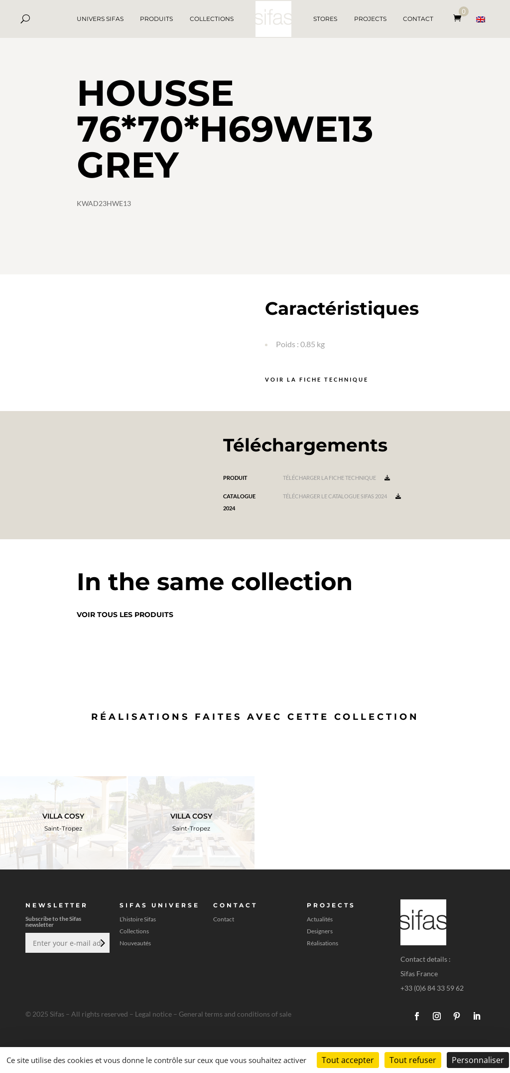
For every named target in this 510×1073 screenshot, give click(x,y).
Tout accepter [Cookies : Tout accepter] (348, 1060)
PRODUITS (156, 18)
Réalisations (322, 943)
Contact (223, 919)
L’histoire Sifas (138, 919)
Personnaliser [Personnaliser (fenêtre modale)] (478, 1060)
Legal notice (153, 1014)
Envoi (102, 943)
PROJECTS (370, 18)
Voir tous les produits (125, 614)
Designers (320, 931)
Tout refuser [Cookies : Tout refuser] (412, 1060)
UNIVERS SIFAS (100, 18)
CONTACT (418, 18)
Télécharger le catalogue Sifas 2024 (342, 496)
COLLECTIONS (212, 18)
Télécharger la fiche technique (336, 477)
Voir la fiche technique (317, 379)
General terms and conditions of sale (235, 1014)
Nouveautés (135, 943)
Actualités (320, 919)
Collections (134, 931)
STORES (325, 18)
